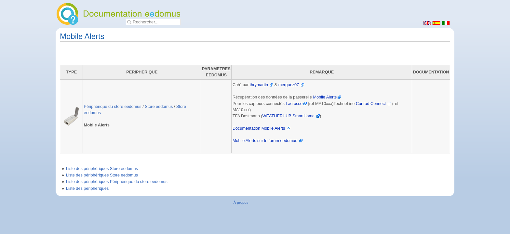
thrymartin (259, 85)
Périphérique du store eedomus (112, 106)
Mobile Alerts (325, 97)
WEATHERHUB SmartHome (288, 116)
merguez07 (288, 85)
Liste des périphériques (87, 188)
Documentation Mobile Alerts (259, 128)
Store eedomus (159, 106)
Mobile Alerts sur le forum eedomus (265, 140)
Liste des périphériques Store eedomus (102, 168)
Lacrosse (294, 103)
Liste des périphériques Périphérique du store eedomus (117, 181)
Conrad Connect (371, 103)
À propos (241, 202)
